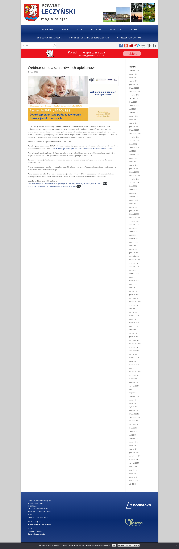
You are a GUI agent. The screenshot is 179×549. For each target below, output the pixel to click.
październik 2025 (135, 91)
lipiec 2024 (133, 144)
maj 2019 (132, 361)
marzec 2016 (133, 400)
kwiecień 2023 (134, 196)
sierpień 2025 (134, 98)
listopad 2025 (134, 88)
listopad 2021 (134, 256)
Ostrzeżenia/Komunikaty (129, 38)
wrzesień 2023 (134, 179)
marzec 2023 (133, 200)
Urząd (80, 29)
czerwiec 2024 (134, 147)
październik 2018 (135, 372)
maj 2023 (132, 193)
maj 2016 (132, 393)
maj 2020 (132, 319)
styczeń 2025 (133, 123)
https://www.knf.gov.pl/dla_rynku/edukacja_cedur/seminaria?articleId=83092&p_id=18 (82, 148)
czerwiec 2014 (134, 470)
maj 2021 (132, 277)
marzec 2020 (133, 326)
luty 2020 (132, 330)
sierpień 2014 (134, 463)
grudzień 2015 (134, 410)
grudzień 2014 (134, 452)
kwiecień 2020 (134, 323)
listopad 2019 (134, 340)
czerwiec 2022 (134, 231)
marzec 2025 (133, 116)
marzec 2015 (133, 442)
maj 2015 (132, 435)
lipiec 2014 (133, 466)
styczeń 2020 (133, 333)
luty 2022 (132, 246)
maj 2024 (132, 151)
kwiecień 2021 (134, 281)
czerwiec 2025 (134, 105)
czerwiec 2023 (134, 189)
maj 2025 (132, 109)
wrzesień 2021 (134, 263)
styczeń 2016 (133, 407)
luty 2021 (132, 288)
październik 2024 (135, 133)
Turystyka (96, 29)
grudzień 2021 (134, 253)
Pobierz (105, 183)
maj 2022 (132, 235)
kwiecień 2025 (134, 112)
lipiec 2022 (133, 228)
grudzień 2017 (134, 382)
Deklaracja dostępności (36, 534)
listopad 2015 (134, 414)
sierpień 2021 (134, 267)
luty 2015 (132, 445)
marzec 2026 (133, 74)
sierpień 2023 (134, 182)
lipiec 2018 (133, 379)
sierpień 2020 (134, 309)
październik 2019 (135, 344)
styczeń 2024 (133, 165)
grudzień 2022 (134, 211)
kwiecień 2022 (134, 239)
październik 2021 (135, 260)
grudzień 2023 (134, 168)
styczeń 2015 (133, 449)
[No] (176, 546)
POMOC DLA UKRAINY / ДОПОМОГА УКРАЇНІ (89, 38)
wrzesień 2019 (134, 347)
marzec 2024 (133, 158)
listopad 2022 (134, 214)
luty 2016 (132, 403)
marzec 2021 (133, 284)
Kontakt (133, 29)
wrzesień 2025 (134, 95)
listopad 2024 (134, 130)
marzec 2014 (133, 480)
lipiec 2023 (133, 186)
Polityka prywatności (35, 531)
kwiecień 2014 (134, 477)
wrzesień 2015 (134, 421)
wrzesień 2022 (134, 221)
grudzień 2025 (134, 84)
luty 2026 (132, 77)
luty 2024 (132, 161)
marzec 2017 (133, 389)
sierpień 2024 (134, 140)
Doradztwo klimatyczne (49, 38)
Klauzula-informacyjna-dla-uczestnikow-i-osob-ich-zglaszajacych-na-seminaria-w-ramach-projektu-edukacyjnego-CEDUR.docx (65, 183)
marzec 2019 (133, 368)
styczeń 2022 (133, 249)
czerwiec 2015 (134, 431)
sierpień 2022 (134, 225)
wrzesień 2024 (134, 137)
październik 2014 (135, 456)
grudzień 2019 (134, 337)
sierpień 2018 (134, 375)
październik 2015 (135, 417)
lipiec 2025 (133, 102)
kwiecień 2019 (134, 365)
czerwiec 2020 (134, 316)
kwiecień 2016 (134, 396)
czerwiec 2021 (134, 274)
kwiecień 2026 (134, 70)
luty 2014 (132, 484)
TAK (114, 545)
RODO (30, 528)
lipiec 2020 (133, 312)
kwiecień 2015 (134, 438)
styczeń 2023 (133, 207)
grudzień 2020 (134, 295)
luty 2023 (132, 203)
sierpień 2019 (134, 351)
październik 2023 (135, 175)
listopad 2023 (134, 172)
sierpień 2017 (134, 386)
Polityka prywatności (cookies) (128, 545)
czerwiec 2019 (134, 358)
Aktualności (48, 29)
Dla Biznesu (115, 29)
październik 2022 (135, 217)
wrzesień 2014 (134, 459)
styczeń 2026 (133, 81)
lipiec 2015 (133, 428)
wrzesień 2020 (134, 305)
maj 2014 (132, 473)
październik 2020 (135, 302)
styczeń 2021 (133, 291)
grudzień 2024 (134, 126)
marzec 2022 (133, 242)
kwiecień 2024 (134, 154)
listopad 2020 (134, 298)
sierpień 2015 (134, 424)
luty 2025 (132, 119)
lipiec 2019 (133, 354)
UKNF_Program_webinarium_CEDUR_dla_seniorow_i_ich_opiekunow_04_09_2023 (52, 186)
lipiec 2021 (133, 270)
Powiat (65, 29)
